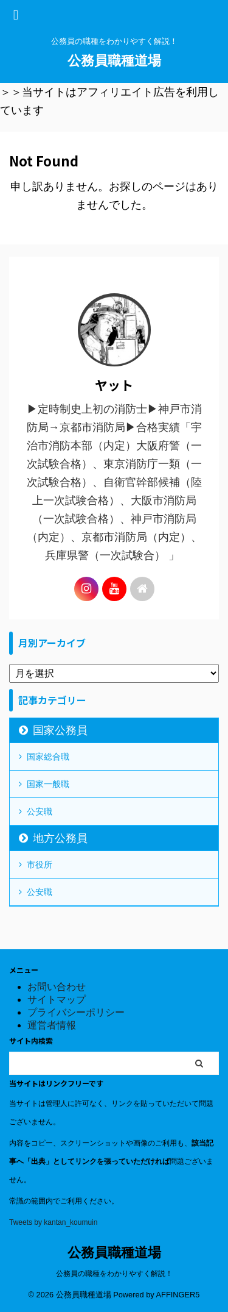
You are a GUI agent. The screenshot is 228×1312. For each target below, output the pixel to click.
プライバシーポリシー (76, 1012)
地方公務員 (60, 838)
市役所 (39, 864)
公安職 (39, 811)
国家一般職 (48, 784)
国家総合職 (48, 756)
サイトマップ (56, 999)
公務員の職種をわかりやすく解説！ (114, 1273)
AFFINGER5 (178, 1294)
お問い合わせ (56, 987)
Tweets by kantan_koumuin (53, 1222)
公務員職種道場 (114, 60)
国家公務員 (60, 730)
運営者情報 (51, 1025)
